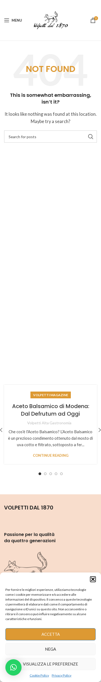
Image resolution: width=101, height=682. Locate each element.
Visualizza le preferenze (50, 663)
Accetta (50, 634)
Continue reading (50, 455)
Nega (50, 649)
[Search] (50, 136)
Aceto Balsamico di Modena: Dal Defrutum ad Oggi (50, 410)
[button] (93, 579)
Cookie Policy (39, 675)
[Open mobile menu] (13, 20)
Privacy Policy (61, 675)
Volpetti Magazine (50, 395)
